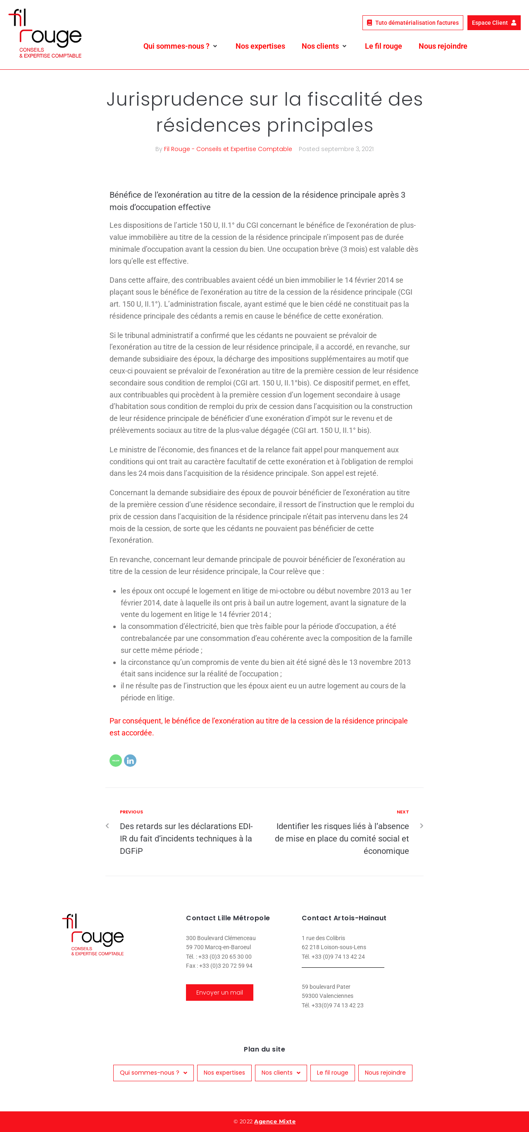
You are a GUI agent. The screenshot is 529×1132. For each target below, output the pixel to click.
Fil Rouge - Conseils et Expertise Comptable (228, 149)
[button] (181, 46)
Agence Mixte (274, 1121)
